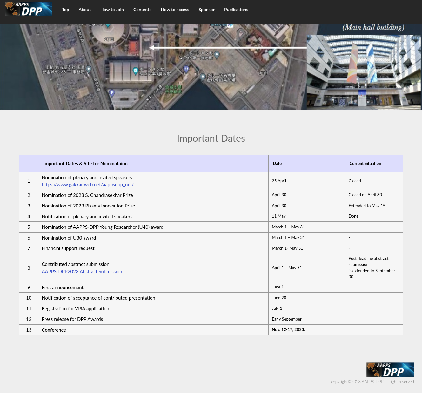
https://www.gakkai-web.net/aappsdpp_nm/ (88, 184)
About (85, 9)
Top (65, 9)
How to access (175, 9)
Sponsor (207, 9)
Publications (236, 9)
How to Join (112, 9)
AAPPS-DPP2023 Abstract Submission (82, 271)
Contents (142, 9)
